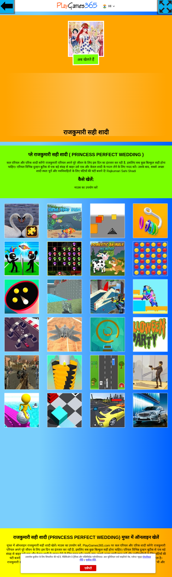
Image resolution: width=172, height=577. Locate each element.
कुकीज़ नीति (91, 559)
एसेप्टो (88, 568)
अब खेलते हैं (86, 60)
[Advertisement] (86, 99)
